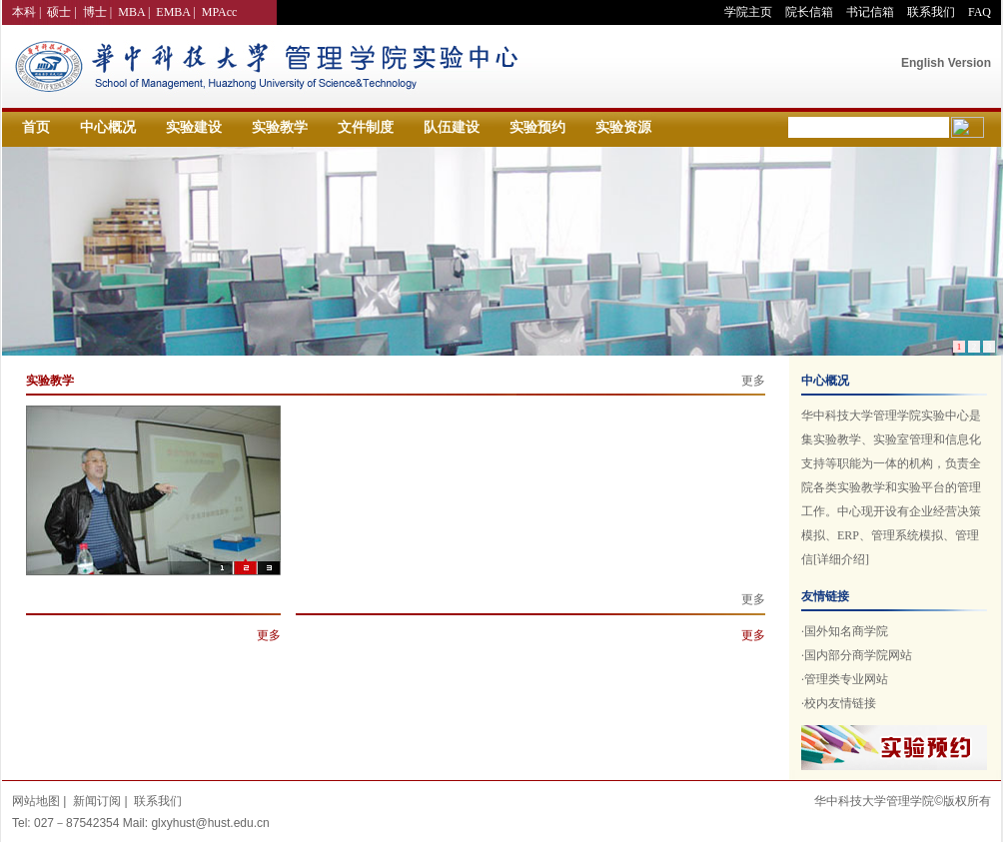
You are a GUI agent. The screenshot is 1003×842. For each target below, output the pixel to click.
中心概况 (108, 127)
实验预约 (537, 127)
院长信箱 (809, 12)
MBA (131, 12)
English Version (946, 63)
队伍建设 (452, 127)
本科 (24, 12)
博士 (95, 12)
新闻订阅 (97, 801)
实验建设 (194, 127)
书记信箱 (870, 12)
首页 (36, 127)
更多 (753, 381)
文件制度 (366, 127)
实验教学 (280, 127)
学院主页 (748, 12)
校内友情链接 (840, 703)
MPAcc (220, 12)
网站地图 (36, 801)
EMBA (173, 12)
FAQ (979, 12)
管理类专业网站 (846, 679)
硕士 (59, 12)
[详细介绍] (841, 559)
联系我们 (931, 12)
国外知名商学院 (846, 631)
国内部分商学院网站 (858, 655)
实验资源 (623, 127)
